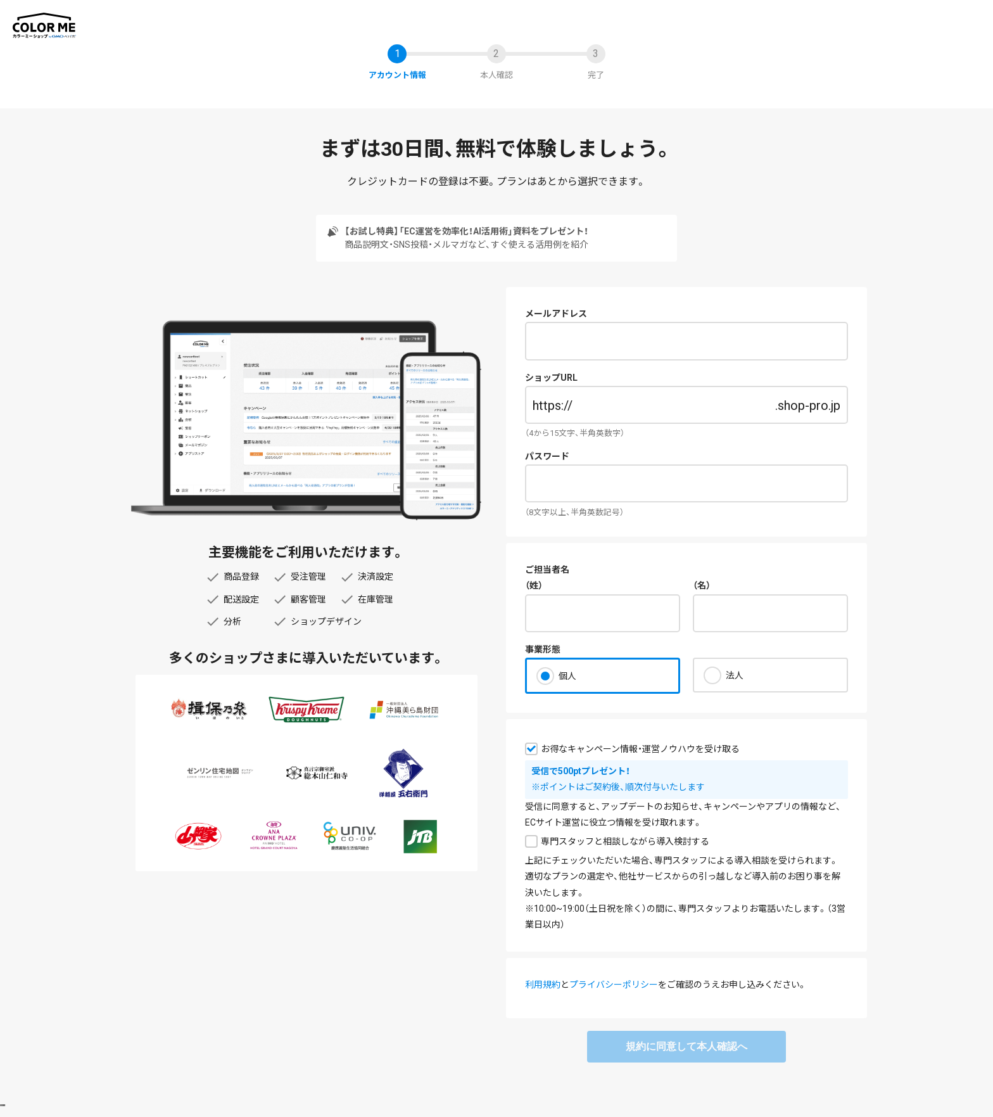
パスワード (547, 456)
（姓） (534, 585)
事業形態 (542, 649)
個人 (567, 676)
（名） (702, 585)
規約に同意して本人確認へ (686, 1046)
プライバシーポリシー (613, 985)
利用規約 (542, 985)
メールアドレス (556, 314)
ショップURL (551, 378)
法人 (734, 675)
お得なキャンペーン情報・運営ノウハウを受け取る (640, 749)
